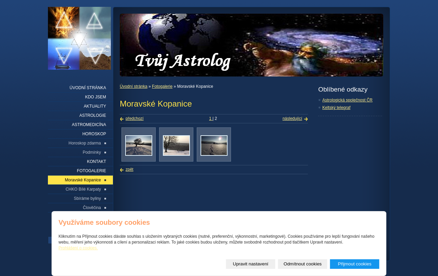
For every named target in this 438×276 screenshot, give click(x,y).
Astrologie (92, 115)
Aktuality (95, 106)
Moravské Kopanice (83, 180)
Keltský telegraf (336, 107)
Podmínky (92, 152)
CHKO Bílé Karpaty (83, 189)
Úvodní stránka (133, 86)
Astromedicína (89, 124)
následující (292, 118)
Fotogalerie (162, 86)
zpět (129, 169)
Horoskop (94, 134)
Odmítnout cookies (303, 263)
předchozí (135, 118)
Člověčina (92, 207)
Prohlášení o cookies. (78, 248)
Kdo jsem (95, 97)
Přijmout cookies (355, 263)
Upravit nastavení (251, 263)
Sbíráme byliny (87, 198)
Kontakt (96, 161)
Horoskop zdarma (84, 143)
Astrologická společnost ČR (347, 100)
